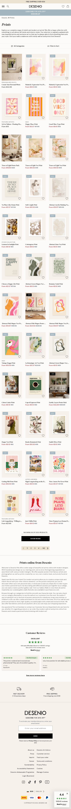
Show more (35, 539)
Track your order (42, 757)
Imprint (31, 757)
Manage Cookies (43, 772)
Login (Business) (28, 776)
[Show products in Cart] (67, 6)
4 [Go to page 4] (38, 548)
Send (35, 736)
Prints (12, 18)
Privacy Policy (33, 741)
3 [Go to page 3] (34, 548)
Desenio (5, 18)
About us (31, 750)
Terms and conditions (44, 761)
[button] (61, 799)
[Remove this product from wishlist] (19, 78)
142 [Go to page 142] (43, 548)
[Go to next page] (48, 548)
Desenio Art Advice (43, 750)
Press (32, 754)
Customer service (43, 754)
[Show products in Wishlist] (63, 6)
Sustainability (29, 765)
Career (31, 761)
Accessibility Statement (25, 768)
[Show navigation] (3, 6)
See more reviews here (35, 675)
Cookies (40, 768)
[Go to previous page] (23, 548)
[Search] (8, 6)
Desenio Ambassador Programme (22, 772)
